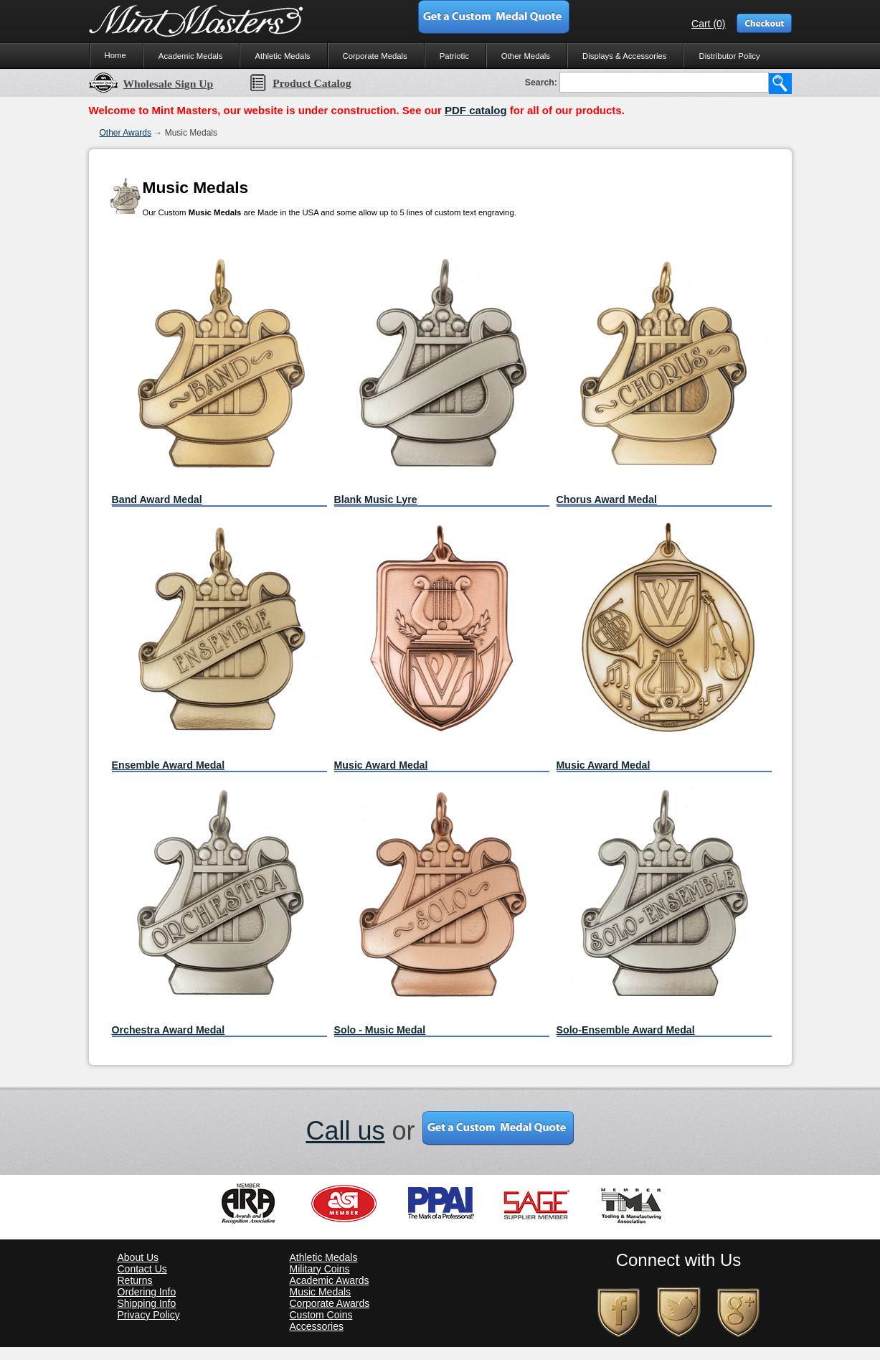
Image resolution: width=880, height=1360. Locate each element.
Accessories (317, 1326)
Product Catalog (300, 83)
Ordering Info (147, 1292)
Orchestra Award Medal (168, 1030)
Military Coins (320, 1269)
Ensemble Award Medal (168, 765)
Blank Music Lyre (375, 499)
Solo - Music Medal (380, 1030)
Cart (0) (708, 23)
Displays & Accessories (624, 56)
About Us (138, 1257)
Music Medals (320, 1292)
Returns (135, 1280)
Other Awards (125, 133)
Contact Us (142, 1269)
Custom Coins (321, 1315)
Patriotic (454, 56)
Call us (345, 1130)
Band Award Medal (157, 499)
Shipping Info (147, 1303)
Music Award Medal (381, 765)
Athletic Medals (282, 56)
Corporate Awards (330, 1303)
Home (115, 55)
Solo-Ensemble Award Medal (626, 1030)
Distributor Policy (729, 56)
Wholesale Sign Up (151, 84)
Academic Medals (191, 56)
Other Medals (525, 56)
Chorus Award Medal (607, 499)
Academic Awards (329, 1280)
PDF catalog (476, 110)
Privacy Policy (149, 1315)
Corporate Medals (375, 56)
